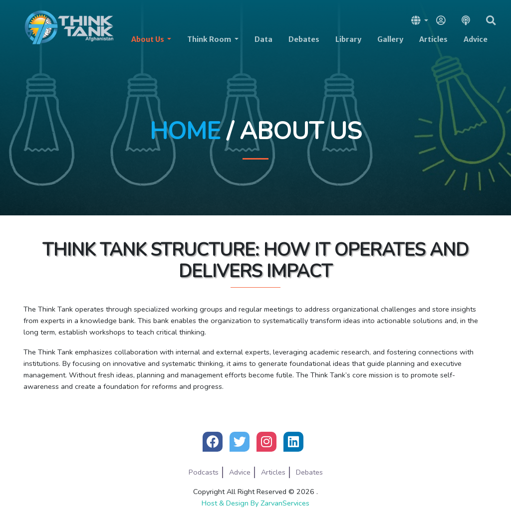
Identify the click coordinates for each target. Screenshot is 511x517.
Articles (433, 39)
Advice (476, 39)
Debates (303, 39)
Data (263, 39)
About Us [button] (148, 39)
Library (348, 39)
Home (185, 131)
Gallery (390, 39)
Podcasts (204, 472)
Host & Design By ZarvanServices (255, 503)
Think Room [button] (210, 39)
